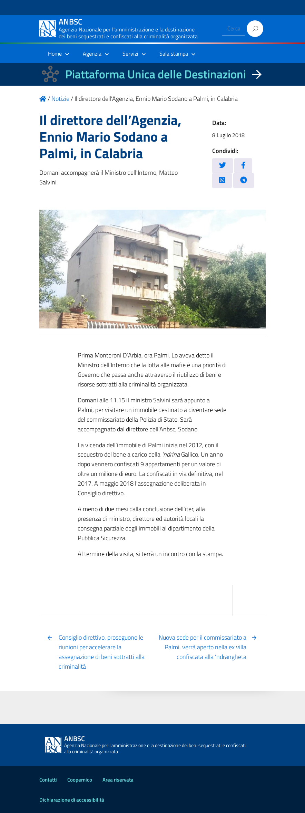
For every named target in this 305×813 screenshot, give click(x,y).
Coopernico (79, 780)
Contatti (48, 780)
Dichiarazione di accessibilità (71, 800)
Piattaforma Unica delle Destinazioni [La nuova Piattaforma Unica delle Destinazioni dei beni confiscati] (155, 74)
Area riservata (118, 780)
